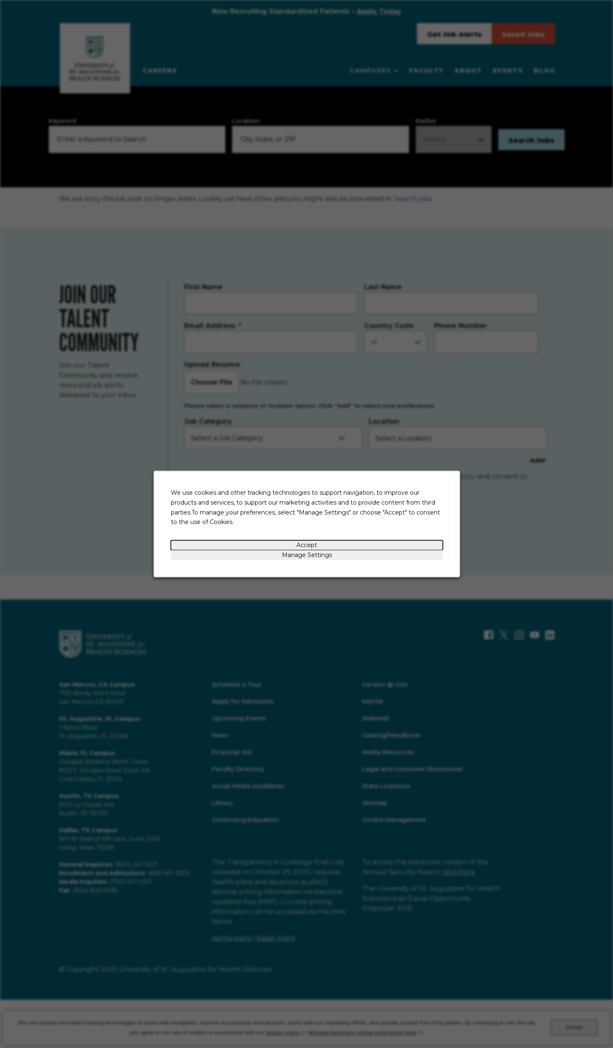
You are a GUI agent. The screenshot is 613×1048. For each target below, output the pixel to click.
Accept (306, 545)
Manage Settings (306, 555)
